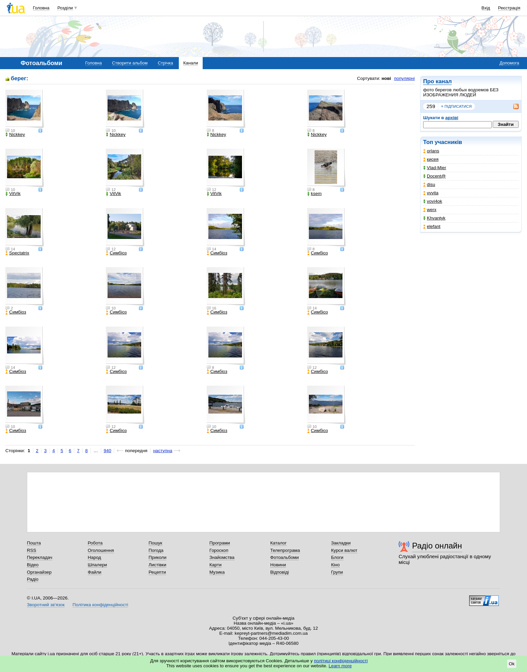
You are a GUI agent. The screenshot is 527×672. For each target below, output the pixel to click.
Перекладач (39, 557)
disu (429, 184)
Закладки (341, 542)
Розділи (65, 7)
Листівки (157, 564)
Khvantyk (434, 218)
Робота (95, 542)
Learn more (340, 665)
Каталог (278, 542)
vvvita (430, 192)
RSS (31, 550)
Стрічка (165, 62)
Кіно (335, 564)
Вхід (486, 7)
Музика (217, 572)
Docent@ (434, 176)
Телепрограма (285, 550)
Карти (215, 564)
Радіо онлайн (437, 545)
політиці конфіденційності (341, 660)
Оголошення (101, 550)
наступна (162, 450)
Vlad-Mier (434, 167)
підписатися (456, 106)
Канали (190, 62)
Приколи (157, 557)
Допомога (509, 62)
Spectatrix (17, 253)
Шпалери (97, 564)
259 (431, 106)
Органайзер (39, 572)
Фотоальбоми (284, 557)
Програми (219, 542)
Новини (278, 564)
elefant (431, 226)
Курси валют (344, 550)
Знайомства (222, 557)
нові (386, 78)
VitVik (13, 194)
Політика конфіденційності (100, 604)
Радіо (32, 579)
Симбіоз (116, 253)
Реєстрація (509, 7)
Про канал (437, 81)
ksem (314, 194)
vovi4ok (432, 201)
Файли (95, 572)
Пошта (34, 542)
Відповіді (279, 572)
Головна (41, 7)
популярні (404, 78)
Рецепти (157, 572)
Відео (33, 564)
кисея (431, 159)
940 (107, 450)
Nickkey (15, 135)
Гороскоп (218, 550)
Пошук (155, 542)
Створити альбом (130, 62)
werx (429, 209)
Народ (94, 557)
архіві (451, 117)
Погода (156, 550)
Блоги (337, 557)
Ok (512, 663)
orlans (431, 150)
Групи (337, 572)
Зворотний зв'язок (46, 604)
